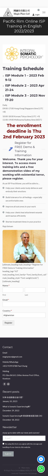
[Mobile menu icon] (43, 12)
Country (7, 310)
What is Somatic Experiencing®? (16, 406)
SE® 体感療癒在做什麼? (13, 397)
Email (6, 299)
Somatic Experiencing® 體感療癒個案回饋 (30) (22, 416)
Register (8, 323)
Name (6, 285)
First (4, 295)
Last (26, 295)
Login (36, 15)
